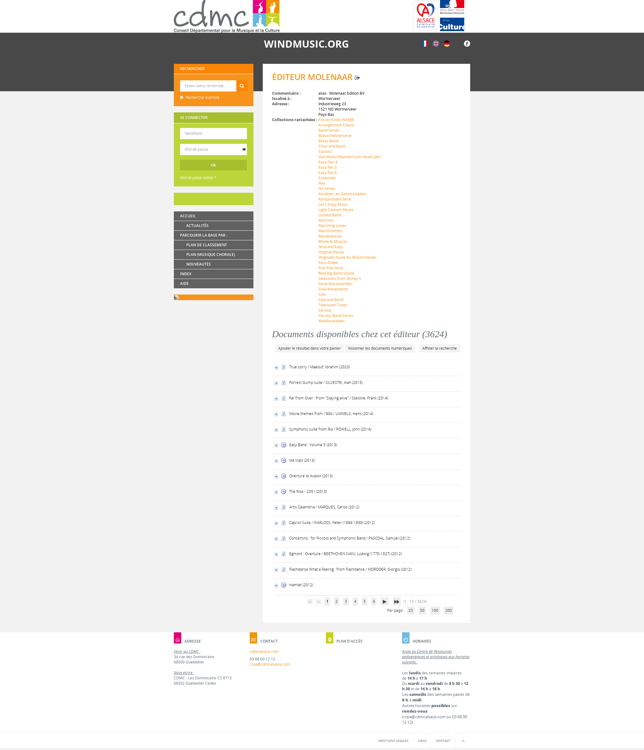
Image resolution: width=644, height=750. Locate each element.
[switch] (244, 149)
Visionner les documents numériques (380, 348)
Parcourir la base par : (203, 235)
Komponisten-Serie (334, 199)
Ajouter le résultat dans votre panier (309, 348)
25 (411, 610)
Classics (325, 151)
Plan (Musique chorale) (210, 254)
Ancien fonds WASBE (336, 119)
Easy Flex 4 (327, 162)
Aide (184, 283)
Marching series (332, 225)
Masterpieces (330, 236)
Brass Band (328, 141)
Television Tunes (332, 305)
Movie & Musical (332, 241)
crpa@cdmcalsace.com (270, 664)
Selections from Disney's (339, 278)
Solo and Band (330, 299)
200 (448, 610)
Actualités (197, 225)
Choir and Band (331, 146)
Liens (422, 740)
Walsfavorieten (331, 320)
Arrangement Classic (336, 125)
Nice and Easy (330, 246)
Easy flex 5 (327, 167)
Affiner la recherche (439, 348)
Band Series (328, 130)
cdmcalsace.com (264, 651)
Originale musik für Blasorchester (347, 257)
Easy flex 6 (327, 172)
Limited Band (329, 215)
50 (422, 610)
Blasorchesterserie (334, 135)
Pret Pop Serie (330, 268)
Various (324, 310)
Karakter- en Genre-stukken (342, 193)
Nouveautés (198, 264)
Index (185, 273)
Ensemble (327, 178)
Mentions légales (393, 740)
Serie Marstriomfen (335, 283)
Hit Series (326, 188)
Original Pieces (331, 252)
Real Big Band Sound (336, 273)
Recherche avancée (202, 97)
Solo (322, 294)
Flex (321, 183)
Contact (443, 740)
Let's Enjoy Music (333, 204)
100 (435, 610)
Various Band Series (335, 315)
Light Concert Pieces (336, 209)
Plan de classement (206, 245)
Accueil (188, 216)
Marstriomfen (330, 230)
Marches (326, 220)
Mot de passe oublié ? (197, 177)
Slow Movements (333, 289)
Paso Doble (328, 262)
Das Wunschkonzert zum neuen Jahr (349, 156)
